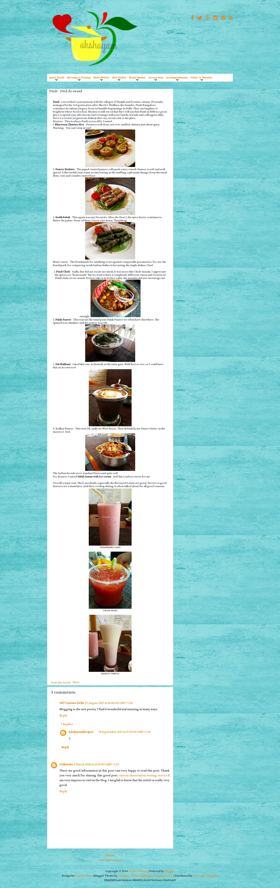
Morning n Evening (79, 77)
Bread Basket (137, 77)
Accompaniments (177, 77)
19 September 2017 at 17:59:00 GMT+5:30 (125, 732)
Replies (68, 724)
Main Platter (101, 77)
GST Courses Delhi (71, 703)
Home (110, 855)
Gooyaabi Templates (205, 875)
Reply (63, 715)
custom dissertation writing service (143, 775)
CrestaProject (83, 875)
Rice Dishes (119, 77)
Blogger (169, 871)
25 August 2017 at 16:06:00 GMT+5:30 (109, 703)
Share (76, 682)
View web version (110, 860)
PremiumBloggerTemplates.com (152, 875)
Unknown (66, 764)
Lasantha (123, 875)
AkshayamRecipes (81, 732)
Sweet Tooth (56, 77)
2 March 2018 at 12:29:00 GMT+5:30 (96, 764)
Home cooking (138, 871)
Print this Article (61, 682)
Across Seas (155, 77)
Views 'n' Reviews (201, 77)
